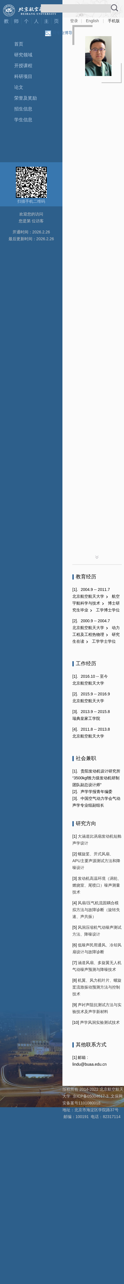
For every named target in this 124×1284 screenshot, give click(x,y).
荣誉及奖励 (25, 98)
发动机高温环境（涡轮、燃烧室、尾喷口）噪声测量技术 (96, 885)
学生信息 (23, 119)
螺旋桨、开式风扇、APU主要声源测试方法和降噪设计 (96, 861)
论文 (18, 87)
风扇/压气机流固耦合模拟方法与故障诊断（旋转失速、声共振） (96, 910)
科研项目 (23, 76)
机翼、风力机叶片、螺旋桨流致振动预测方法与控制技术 (96, 987)
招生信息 (23, 108)
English (92, 21)
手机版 (114, 21)
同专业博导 (62, 32)
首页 (18, 44)
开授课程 (23, 65)
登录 (74, 21)
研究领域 (23, 54)
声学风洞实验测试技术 (99, 1022)
